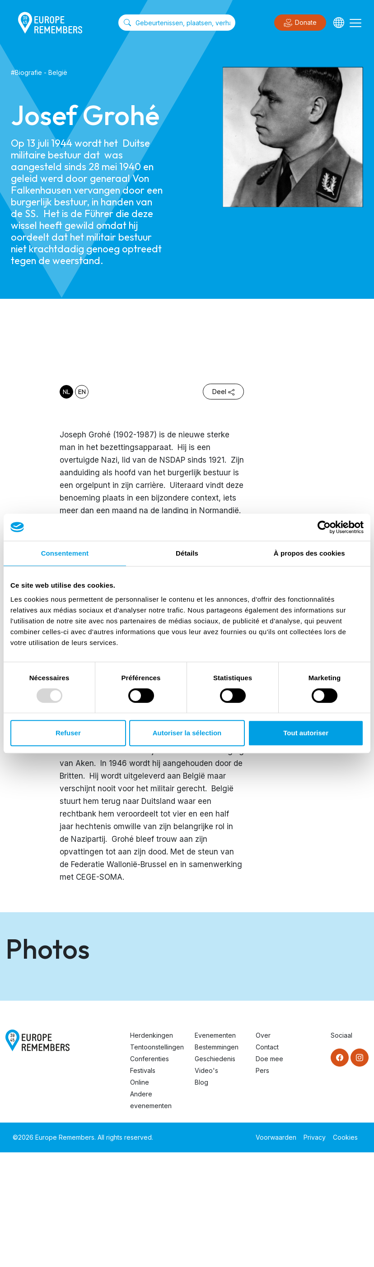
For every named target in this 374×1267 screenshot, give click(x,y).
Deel (223, 391)
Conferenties (149, 1173)
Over (263, 1150)
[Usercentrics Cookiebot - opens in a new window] (324, 527)
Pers (262, 1185)
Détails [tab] (187, 553)
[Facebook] (340, 1172)
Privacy (315, 1252)
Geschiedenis (215, 1173)
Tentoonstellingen (157, 1161)
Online (139, 1197)
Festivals (142, 1185)
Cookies (345, 1252)
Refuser (68, 733)
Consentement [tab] (65, 553)
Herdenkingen (151, 1150)
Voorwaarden (276, 1252)
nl (66, 392)
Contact (267, 1161)
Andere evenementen (151, 1214)
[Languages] (338, 22)
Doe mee (269, 1173)
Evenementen (215, 1150)
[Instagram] (360, 1172)
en (82, 392)
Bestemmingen (216, 1161)
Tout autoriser (305, 733)
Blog (201, 1197)
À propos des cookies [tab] (309, 553)
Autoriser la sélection (187, 733)
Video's (206, 1185)
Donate (300, 23)
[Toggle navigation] (355, 22)
